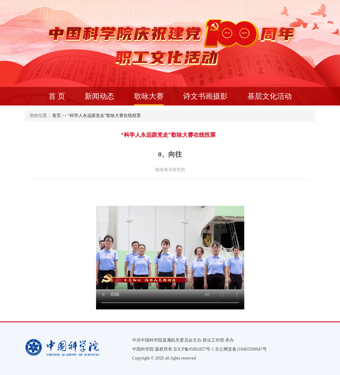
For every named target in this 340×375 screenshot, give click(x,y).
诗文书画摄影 (205, 96)
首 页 (56, 96)
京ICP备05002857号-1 (193, 349)
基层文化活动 (269, 96)
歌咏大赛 (149, 99)
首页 (56, 115)
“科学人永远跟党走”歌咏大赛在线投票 (104, 115)
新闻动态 (99, 96)
